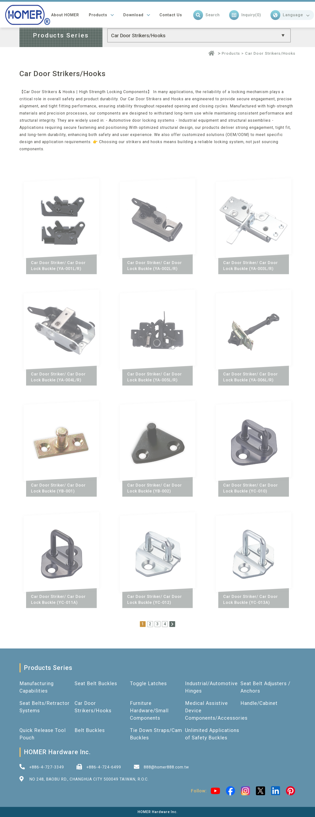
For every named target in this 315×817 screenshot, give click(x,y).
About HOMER (65, 13)
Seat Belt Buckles (96, 683)
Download (133, 13)
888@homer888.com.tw (166, 767)
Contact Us (170, 13)
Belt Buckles (90, 730)
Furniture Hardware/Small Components (149, 710)
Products (98, 13)
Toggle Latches (148, 683)
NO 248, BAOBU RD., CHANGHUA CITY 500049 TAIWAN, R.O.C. (89, 779)
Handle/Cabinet (259, 703)
